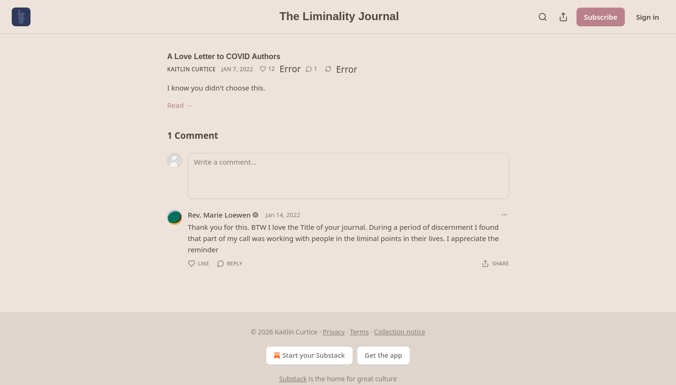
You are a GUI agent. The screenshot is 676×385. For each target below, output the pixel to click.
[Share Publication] (563, 17)
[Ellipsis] (504, 214)
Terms (359, 331)
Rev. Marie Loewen (219, 214)
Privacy (334, 331)
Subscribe (600, 17)
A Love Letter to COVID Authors (224, 56)
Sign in (647, 17)
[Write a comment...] (348, 176)
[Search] (542, 17)
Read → (179, 105)
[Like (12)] (267, 69)
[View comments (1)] (311, 69)
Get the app (383, 355)
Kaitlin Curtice (191, 69)
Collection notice (399, 331)
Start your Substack (308, 355)
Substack (293, 378)
